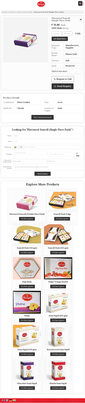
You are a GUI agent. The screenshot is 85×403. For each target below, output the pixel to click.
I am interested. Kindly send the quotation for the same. (47, 167)
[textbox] (67, 33)
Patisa (27, 316)
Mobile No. (7, 147)
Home (4, 12)
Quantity (8, 154)
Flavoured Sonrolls (24, 12)
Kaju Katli (26, 282)
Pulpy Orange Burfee (58, 282)
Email (9, 141)
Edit (77, 34)
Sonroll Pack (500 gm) (58, 248)
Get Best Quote (27, 219)
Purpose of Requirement (7, 161)
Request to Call (63, 79)
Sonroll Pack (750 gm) (27, 248)
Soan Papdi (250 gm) (58, 316)
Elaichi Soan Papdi (58, 383)
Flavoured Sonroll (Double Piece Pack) (26, 214)
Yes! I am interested (42, 117)
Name (9, 136)
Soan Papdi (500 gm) (27, 349)
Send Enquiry (62, 86)
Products (12, 12)
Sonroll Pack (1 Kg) (62, 214)
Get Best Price (59, 39)
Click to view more (59, 71)
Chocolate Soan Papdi (27, 383)
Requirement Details (7, 167)
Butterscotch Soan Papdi (58, 349)
